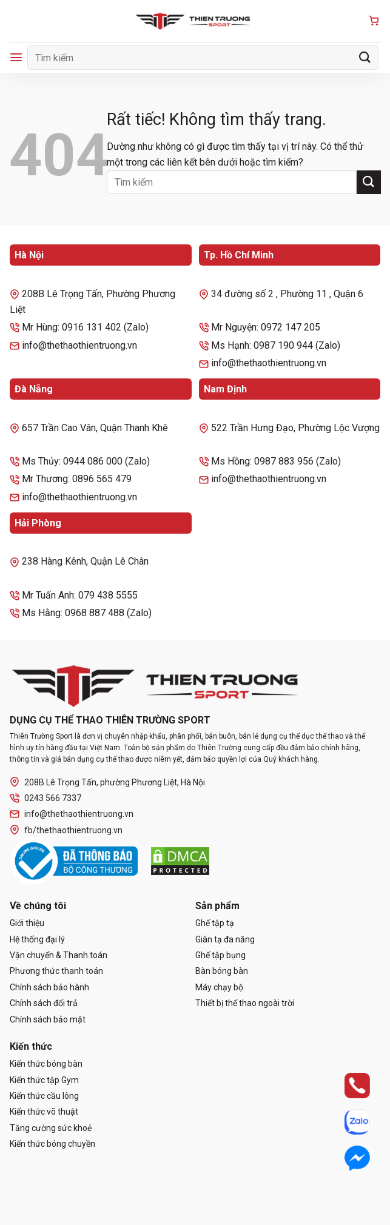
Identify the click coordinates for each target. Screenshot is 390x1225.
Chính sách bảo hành (49, 987)
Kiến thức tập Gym (44, 1080)
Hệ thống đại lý (37, 939)
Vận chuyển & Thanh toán (58, 955)
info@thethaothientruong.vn (71, 814)
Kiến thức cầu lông (44, 1096)
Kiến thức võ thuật (44, 1111)
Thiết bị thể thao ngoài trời (244, 1003)
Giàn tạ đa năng (225, 939)
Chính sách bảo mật (48, 1019)
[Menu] (16, 57)
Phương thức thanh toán (56, 971)
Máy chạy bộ (219, 987)
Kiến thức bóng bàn (46, 1064)
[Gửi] (365, 57)
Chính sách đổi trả (44, 1003)
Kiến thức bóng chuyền (52, 1144)
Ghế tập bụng (220, 955)
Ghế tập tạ (214, 923)
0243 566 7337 (45, 798)
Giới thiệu (27, 923)
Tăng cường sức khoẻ (51, 1128)
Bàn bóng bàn (221, 971)
